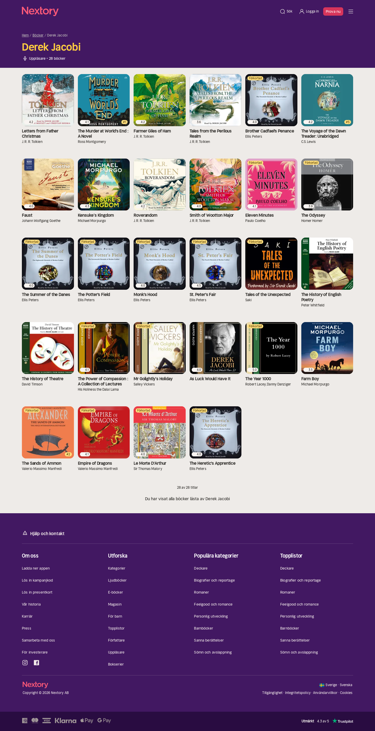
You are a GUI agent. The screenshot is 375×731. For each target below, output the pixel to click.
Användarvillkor (325, 693)
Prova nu (333, 11)
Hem (25, 35)
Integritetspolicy (298, 693)
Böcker (38, 35)
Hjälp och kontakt (43, 533)
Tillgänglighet (272, 693)
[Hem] (149, 11)
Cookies (346, 693)
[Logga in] (309, 11)
